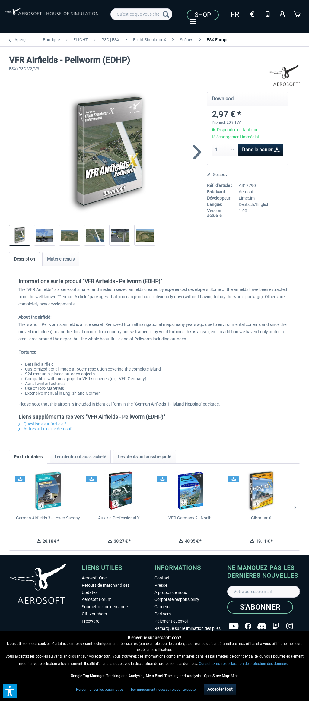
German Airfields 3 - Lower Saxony (48, 518)
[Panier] (297, 14)
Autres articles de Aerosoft (45, 428)
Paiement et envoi (171, 621)
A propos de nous (170, 592)
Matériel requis (61, 259)
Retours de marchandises (105, 585)
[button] (10, 691)
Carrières (162, 606)
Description (24, 259)
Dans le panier (261, 149)
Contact (162, 578)
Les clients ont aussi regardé (144, 456)
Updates (89, 592)
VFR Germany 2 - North (190, 518)
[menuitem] (141, 14)
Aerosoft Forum (96, 599)
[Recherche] (166, 14)
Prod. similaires (28, 456)
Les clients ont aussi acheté (80, 456)
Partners (162, 613)
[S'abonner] (260, 607)
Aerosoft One (94, 578)
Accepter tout (220, 689)
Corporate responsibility (176, 599)
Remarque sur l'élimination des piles (187, 628)
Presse (160, 585)
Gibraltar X (261, 518)
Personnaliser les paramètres (99, 689)
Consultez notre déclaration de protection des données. (243, 664)
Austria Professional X (119, 518)
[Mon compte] (282, 14)
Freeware (90, 621)
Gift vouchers (94, 613)
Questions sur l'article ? (42, 424)
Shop (203, 14)
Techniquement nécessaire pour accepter (163, 689)
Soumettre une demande (105, 606)
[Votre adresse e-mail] (263, 592)
